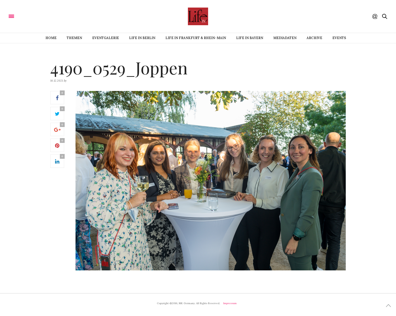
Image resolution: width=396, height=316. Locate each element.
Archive (314, 38)
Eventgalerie (105, 38)
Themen (74, 38)
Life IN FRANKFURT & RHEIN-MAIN (195, 38)
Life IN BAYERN (249, 38)
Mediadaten (284, 38)
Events (339, 38)
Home (51, 38)
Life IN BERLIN (142, 38)
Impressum (230, 303)
